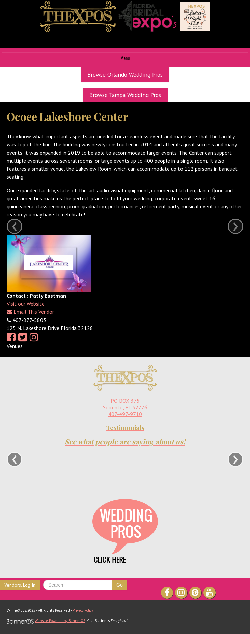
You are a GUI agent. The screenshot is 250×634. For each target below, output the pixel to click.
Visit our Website (26, 303)
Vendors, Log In (19, 585)
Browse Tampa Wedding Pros (125, 95)
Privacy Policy (83, 610)
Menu (125, 57)
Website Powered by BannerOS (60, 620)
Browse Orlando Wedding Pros (125, 74)
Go (119, 585)
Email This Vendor (30, 311)
